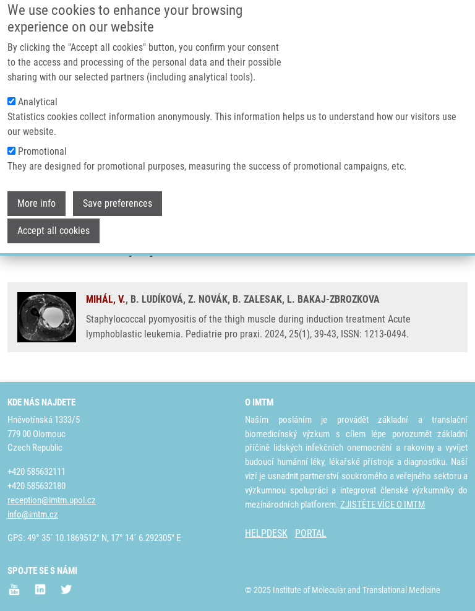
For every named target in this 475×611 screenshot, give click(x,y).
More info (36, 188)
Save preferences (117, 188)
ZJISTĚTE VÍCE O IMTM (382, 504)
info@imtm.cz (32, 514)
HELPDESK (266, 533)
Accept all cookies (53, 216)
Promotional (42, 136)
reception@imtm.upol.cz (51, 500)
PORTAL (311, 533)
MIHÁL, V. (106, 299)
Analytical (38, 87)
